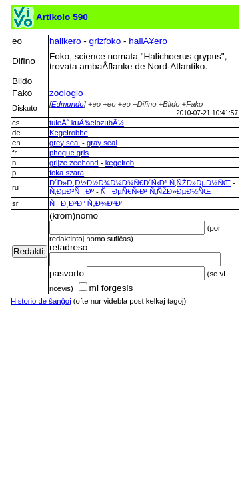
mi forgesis (106, 288)
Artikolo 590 (62, 17)
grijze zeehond (74, 163)
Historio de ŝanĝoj (41, 301)
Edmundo (67, 104)
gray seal (102, 143)
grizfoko (105, 41)
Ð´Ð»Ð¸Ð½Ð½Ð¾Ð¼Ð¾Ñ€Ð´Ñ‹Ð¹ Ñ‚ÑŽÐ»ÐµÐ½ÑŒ (140, 183)
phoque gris (69, 153)
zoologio (66, 93)
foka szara (66, 173)
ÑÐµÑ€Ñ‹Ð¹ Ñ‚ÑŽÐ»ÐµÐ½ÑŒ (156, 191)
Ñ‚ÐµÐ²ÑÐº (71, 191)
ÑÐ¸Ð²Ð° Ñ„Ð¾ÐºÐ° (86, 203)
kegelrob (119, 163)
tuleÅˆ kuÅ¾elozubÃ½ (86, 123)
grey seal (64, 143)
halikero (65, 41)
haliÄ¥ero (148, 41)
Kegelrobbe (68, 133)
